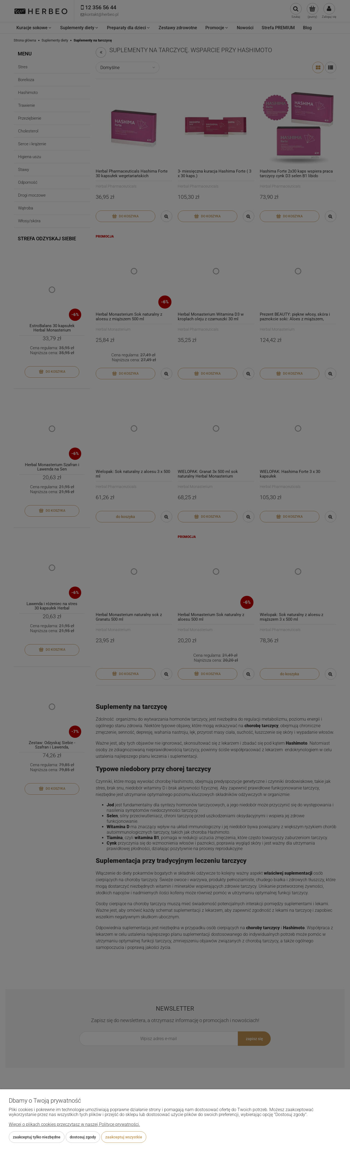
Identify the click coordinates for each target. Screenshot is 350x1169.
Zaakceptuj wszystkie (123, 1137)
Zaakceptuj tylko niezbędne (36, 1137)
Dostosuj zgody (83, 1137)
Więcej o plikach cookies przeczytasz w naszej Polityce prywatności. (74, 1124)
